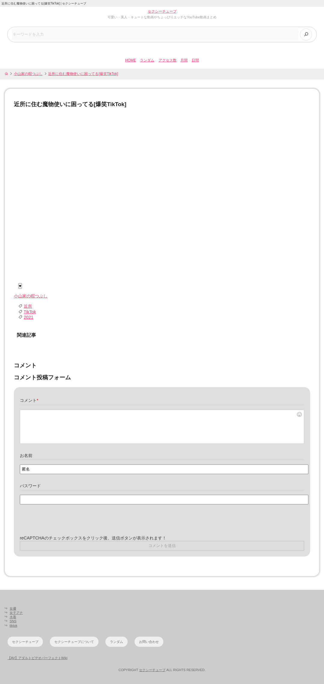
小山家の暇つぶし (28, 74)
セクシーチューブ (162, 11)
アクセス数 (168, 60)
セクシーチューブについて (74, 642)
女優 (13, 608)
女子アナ (16, 612)
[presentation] (65, 523)
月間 (184, 60)
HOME (130, 60)
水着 (13, 617)
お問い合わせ (149, 642)
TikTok (30, 311)
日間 (195, 60)
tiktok (13, 625)
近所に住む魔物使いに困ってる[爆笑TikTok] (83, 74)
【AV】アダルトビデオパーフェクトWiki (38, 658)
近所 (28, 306)
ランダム (147, 60)
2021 (28, 317)
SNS (13, 621)
